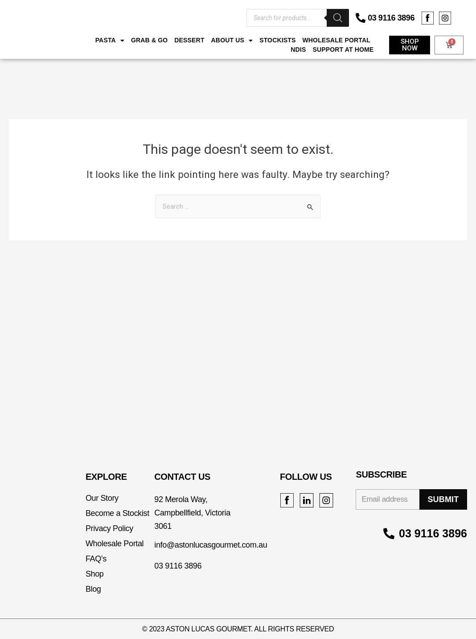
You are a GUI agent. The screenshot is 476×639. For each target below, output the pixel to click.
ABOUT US (232, 40)
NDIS (298, 49)
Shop (95, 573)
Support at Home (342, 49)
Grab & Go (149, 40)
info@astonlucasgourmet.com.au (210, 544)
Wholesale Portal (336, 40)
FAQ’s (96, 558)
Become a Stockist (117, 513)
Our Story (102, 498)
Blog (93, 589)
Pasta (109, 40)
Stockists (277, 40)
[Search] (338, 18)
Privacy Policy (109, 528)
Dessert (189, 40)
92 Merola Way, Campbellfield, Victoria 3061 (192, 513)
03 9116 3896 (391, 17)
